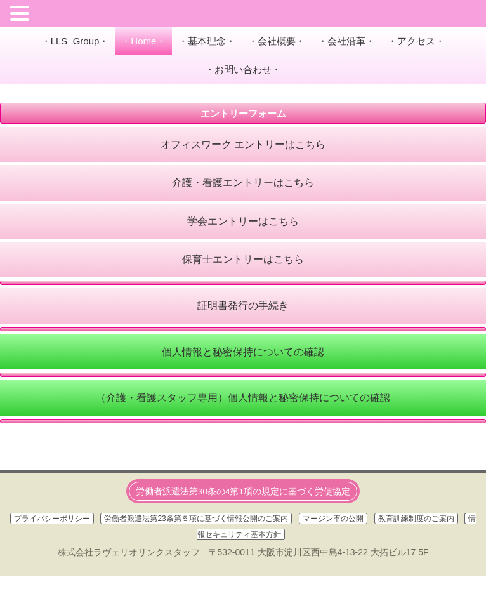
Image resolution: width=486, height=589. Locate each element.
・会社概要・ (276, 41)
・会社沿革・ (346, 41)
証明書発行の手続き (243, 305)
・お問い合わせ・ (243, 69)
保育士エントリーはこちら (243, 259)
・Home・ (143, 41)
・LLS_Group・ (75, 41)
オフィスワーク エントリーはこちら (243, 144)
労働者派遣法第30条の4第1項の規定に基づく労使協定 (243, 491)
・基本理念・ (206, 41)
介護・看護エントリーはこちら (243, 182)
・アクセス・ (416, 41)
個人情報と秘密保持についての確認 (243, 352)
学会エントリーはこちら (243, 221)
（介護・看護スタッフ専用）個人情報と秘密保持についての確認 (243, 397)
